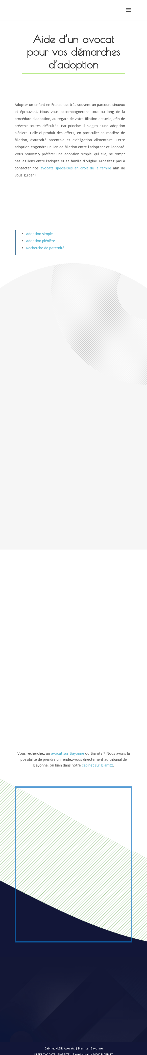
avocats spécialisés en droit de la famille (75, 168)
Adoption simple (39, 233)
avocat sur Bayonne (67, 753)
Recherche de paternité (45, 247)
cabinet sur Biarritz (97, 765)
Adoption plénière (40, 240)
